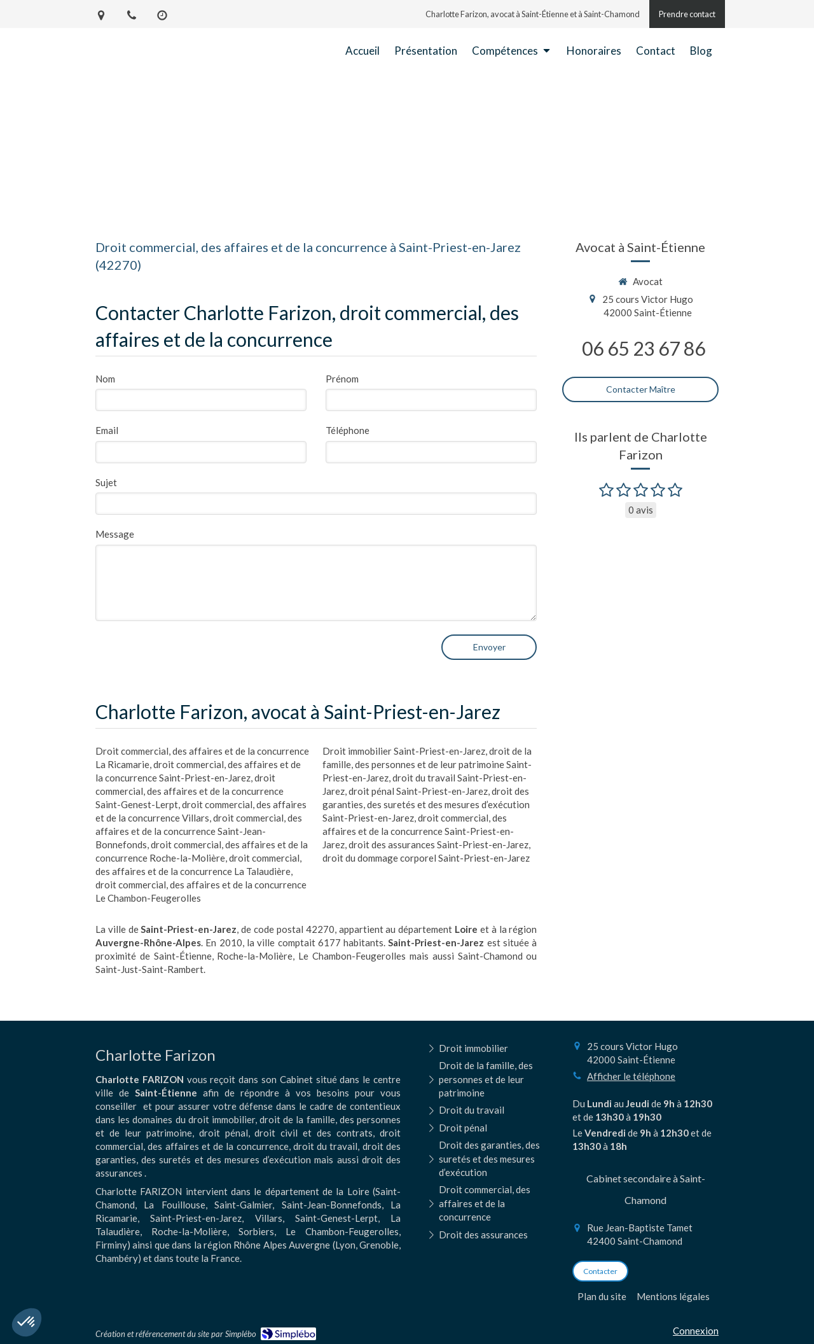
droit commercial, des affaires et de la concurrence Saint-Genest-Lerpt (189, 791)
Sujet (106, 482)
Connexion (696, 1330)
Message (114, 534)
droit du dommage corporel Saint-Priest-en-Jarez (426, 858)
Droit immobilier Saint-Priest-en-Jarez (403, 751)
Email (106, 430)
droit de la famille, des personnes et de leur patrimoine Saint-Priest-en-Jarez (427, 764)
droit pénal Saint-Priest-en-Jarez (418, 791)
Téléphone (347, 430)
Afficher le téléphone (631, 1076)
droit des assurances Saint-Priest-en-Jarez (438, 844)
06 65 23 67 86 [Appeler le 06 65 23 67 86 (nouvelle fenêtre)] (643, 348)
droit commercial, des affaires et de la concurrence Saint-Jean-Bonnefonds (198, 831)
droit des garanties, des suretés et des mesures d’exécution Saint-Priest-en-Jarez (426, 804)
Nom (105, 378)
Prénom (342, 378)
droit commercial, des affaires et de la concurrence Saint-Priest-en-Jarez (418, 831)
